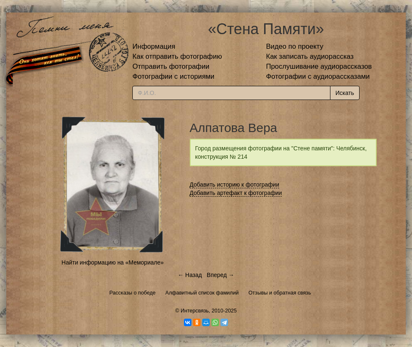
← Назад (190, 275)
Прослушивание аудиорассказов (319, 66)
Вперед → (220, 275)
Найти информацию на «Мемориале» (113, 262)
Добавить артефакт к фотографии (236, 193)
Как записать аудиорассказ (310, 56)
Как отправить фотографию (177, 56)
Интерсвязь (195, 311)
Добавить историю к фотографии (235, 184)
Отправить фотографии (170, 66)
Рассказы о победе (132, 293)
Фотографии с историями (173, 76)
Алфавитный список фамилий (201, 293)
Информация (153, 46)
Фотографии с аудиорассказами (318, 76)
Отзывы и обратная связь (279, 293)
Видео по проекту (294, 46)
